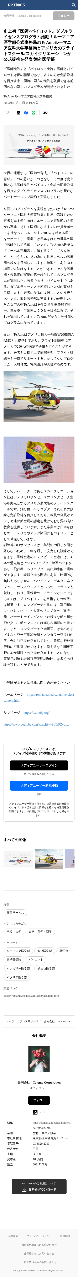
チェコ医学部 (46, 968)
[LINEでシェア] (33, 112)
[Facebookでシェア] (26, 112)
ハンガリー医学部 (18, 968)
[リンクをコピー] (45, 112)
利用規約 (65, 1236)
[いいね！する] (7, 112)
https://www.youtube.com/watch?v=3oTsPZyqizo (36, 724)
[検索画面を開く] (73, 4)
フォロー (39, 1100)
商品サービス (15, 912)
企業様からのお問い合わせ (39, 1253)
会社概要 (13, 1236)
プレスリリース (29, 1021)
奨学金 (63, 950)
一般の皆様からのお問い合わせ (39, 1262)
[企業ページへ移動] (39, 1060)
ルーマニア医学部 (18, 950)
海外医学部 (44, 950)
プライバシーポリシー (39, 1236)
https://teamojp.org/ (37, 712)
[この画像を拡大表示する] (18, 859)
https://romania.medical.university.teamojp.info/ (32, 995)
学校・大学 (14, 931)
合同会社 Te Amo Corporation (39, 1082)
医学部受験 (14, 959)
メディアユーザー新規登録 (39, 785)
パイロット (36, 959)
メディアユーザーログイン (39, 765)
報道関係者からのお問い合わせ (39, 1244)
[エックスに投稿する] (18, 112)
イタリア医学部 (17, 977)
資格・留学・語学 (40, 931)
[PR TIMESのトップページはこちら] (16, 5)
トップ (10, 1021)
